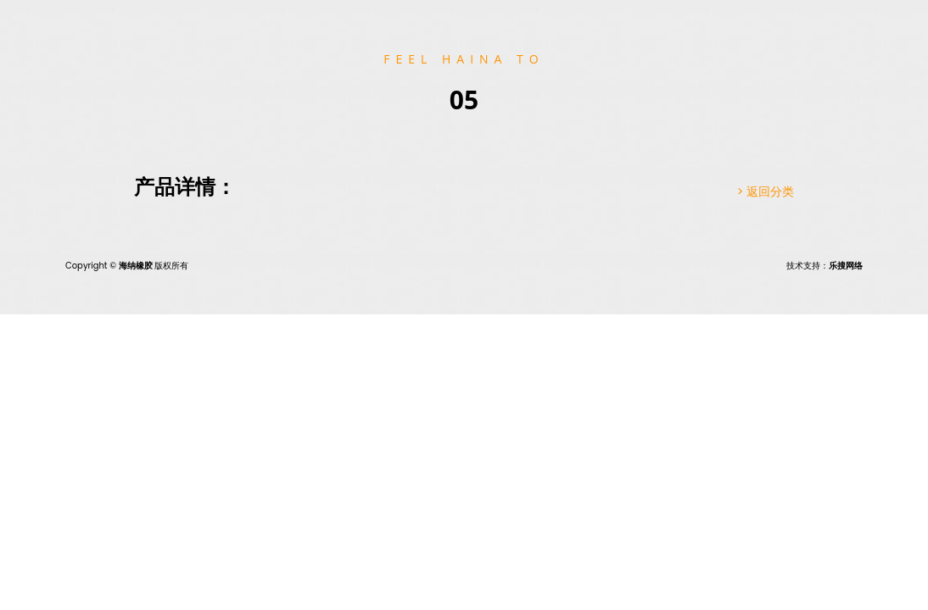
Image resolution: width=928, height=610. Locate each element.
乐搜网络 (846, 265)
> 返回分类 (765, 191)
